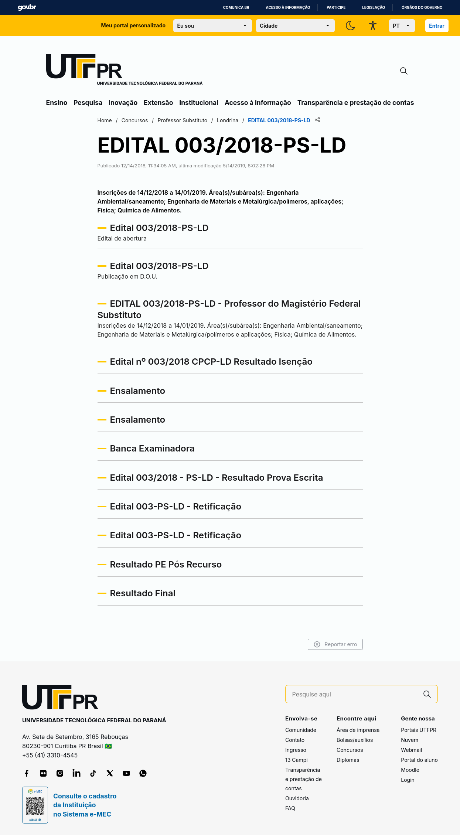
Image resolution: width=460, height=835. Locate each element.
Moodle (410, 770)
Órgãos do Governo (422, 8)
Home (105, 120)
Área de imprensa (358, 730)
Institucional (198, 102)
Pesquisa (88, 102)
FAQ (290, 808)
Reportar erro (335, 644)
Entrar (436, 26)
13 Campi (296, 760)
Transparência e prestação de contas (355, 102)
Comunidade (300, 730)
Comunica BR (236, 8)
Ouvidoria (297, 798)
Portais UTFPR (418, 730)
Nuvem (409, 740)
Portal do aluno (419, 760)
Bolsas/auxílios (355, 740)
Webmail (411, 750)
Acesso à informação (288, 8)
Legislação (373, 8)
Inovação (123, 102)
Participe (336, 8)
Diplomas (348, 760)
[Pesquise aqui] (354, 694)
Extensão (158, 102)
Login (408, 780)
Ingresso (295, 750)
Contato (294, 740)
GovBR (27, 7)
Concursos (350, 750)
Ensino (57, 102)
